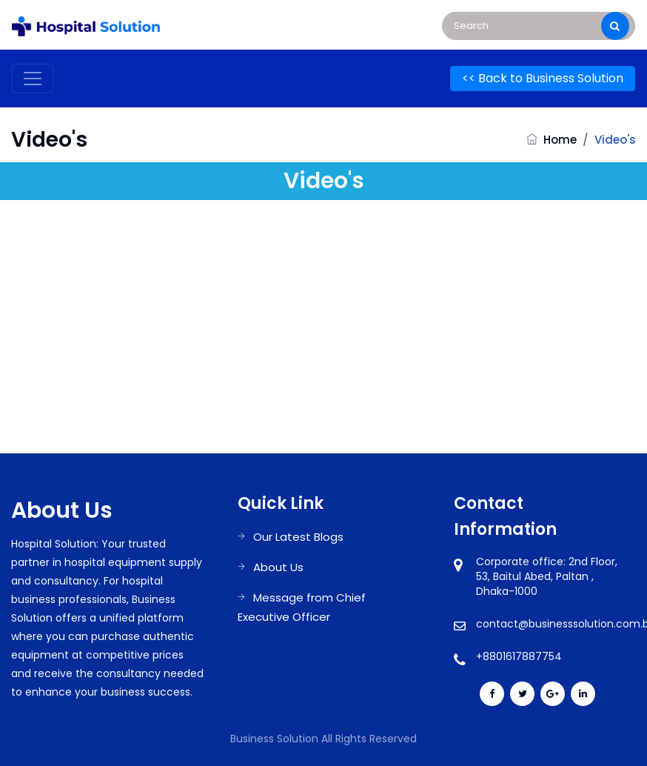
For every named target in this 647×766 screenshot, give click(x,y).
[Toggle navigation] (32, 78)
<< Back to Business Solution (542, 78)
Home (560, 139)
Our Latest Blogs (298, 536)
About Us (278, 567)
